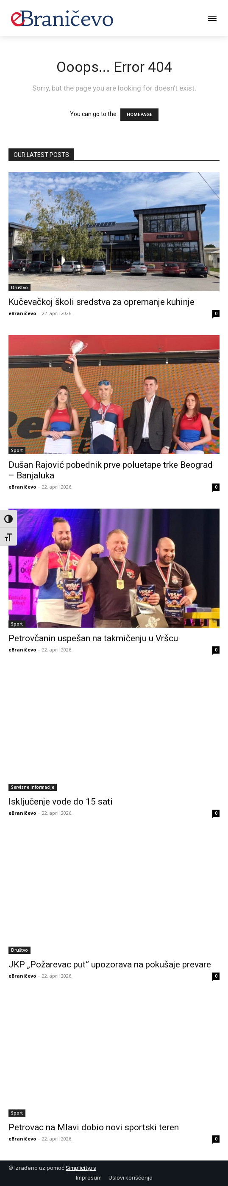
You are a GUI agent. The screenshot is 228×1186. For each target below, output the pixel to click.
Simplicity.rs (81, 1168)
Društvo (19, 287)
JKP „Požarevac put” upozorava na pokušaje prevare (109, 964)
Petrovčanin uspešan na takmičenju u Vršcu (93, 638)
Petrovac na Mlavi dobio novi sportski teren (93, 1127)
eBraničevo (22, 313)
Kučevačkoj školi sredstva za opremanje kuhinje (101, 302)
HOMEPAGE (139, 114)
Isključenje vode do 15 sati (60, 801)
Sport (17, 450)
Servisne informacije (32, 787)
